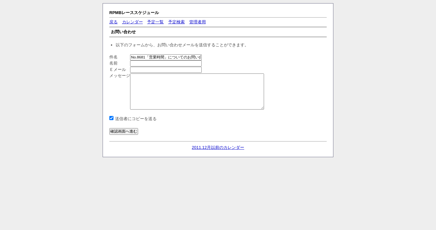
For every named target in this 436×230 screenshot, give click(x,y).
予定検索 (176, 21)
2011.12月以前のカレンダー (218, 147)
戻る (113, 21)
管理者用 (197, 21)
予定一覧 (155, 21)
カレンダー (132, 21)
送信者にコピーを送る (136, 118)
